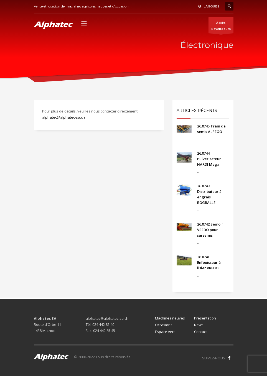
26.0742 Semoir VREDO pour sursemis (210, 230)
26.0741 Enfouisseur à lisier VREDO (209, 262)
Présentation (205, 318)
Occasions (163, 324)
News (199, 324)
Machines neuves (170, 318)
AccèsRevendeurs (220, 27)
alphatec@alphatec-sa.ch (63, 117)
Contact (200, 331)
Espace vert (165, 331)
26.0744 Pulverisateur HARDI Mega (209, 159)
